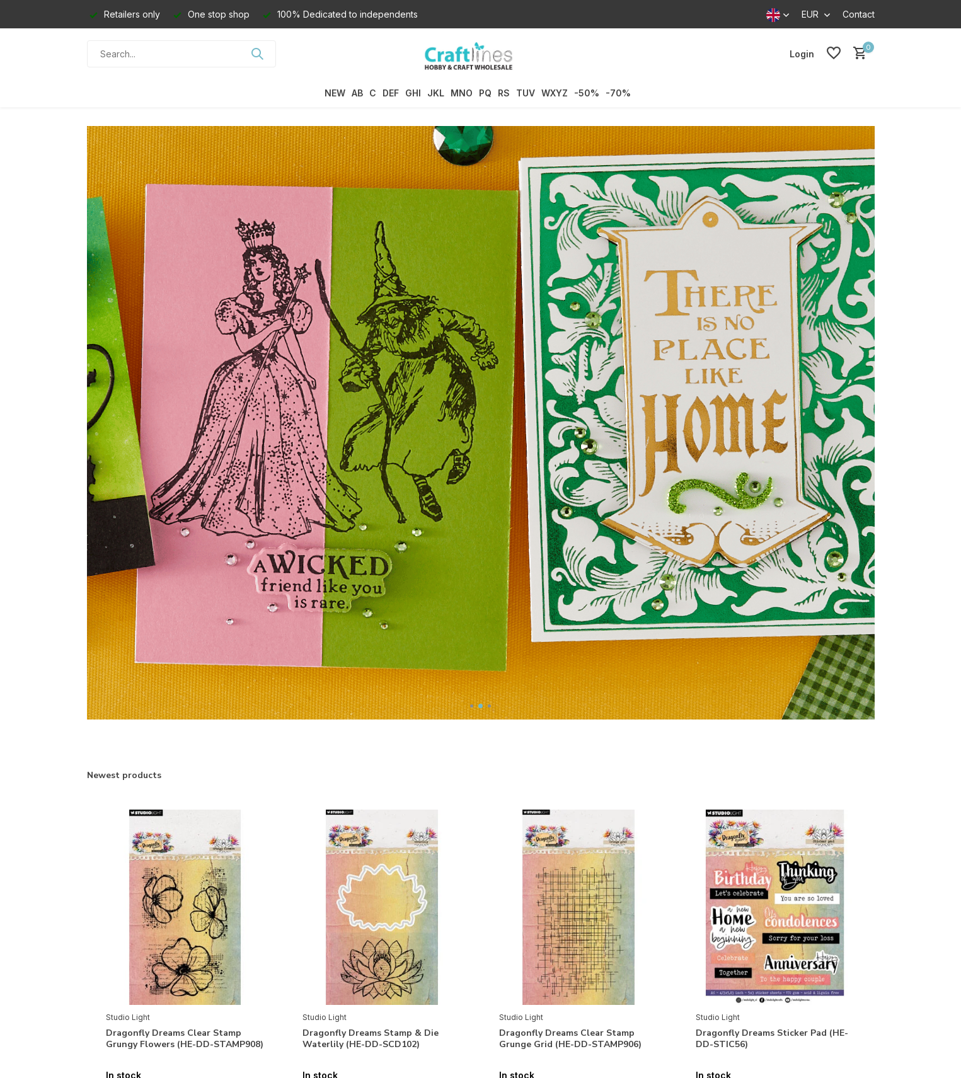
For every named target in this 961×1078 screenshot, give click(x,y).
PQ (485, 93)
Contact (859, 14)
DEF (391, 93)
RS (504, 93)
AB (357, 93)
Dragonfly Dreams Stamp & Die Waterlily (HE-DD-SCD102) (370, 1039)
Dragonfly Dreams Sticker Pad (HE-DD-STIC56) (772, 1039)
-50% (586, 93)
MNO (462, 93)
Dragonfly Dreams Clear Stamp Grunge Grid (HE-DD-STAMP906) (570, 1039)
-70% (618, 93)
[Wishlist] (834, 53)
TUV (525, 93)
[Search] (181, 53)
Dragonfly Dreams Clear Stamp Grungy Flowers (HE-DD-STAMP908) (184, 1039)
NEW (335, 93)
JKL (435, 93)
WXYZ (554, 93)
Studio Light (128, 1017)
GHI (413, 93)
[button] (472, 706)
